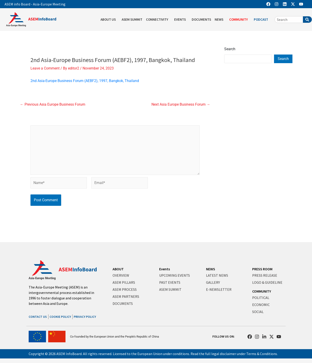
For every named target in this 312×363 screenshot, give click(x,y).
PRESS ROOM (262, 269)
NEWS (220, 19)
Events (164, 269)
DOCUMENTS (201, 19)
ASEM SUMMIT (132, 19)
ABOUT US (109, 19)
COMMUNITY (239, 19)
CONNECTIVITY (158, 19)
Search (229, 49)
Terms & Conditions (261, 353)
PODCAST (262, 19)
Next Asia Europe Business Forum (180, 104)
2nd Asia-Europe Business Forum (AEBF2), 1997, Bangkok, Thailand (84, 81)
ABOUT (118, 269)
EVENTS (181, 19)
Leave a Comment (45, 68)
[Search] (307, 19)
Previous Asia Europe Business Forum (52, 104)
